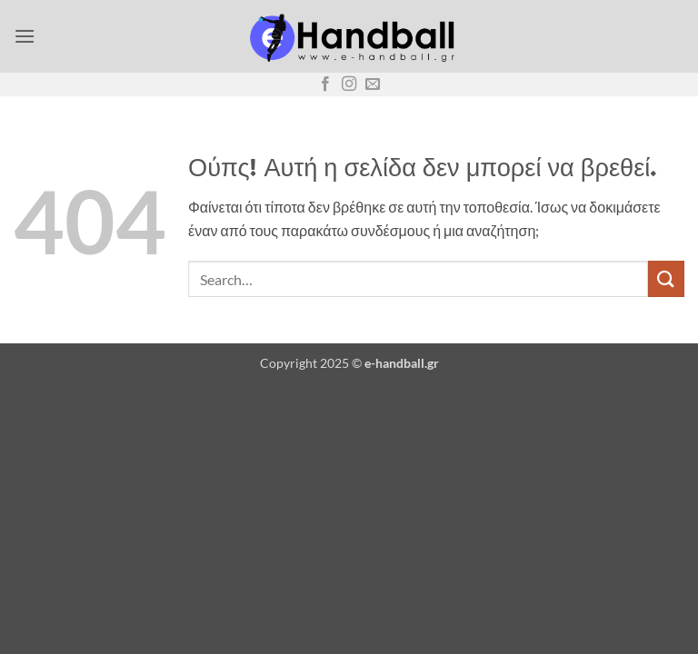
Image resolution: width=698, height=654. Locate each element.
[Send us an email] (372, 84)
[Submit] (666, 278)
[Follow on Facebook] (325, 84)
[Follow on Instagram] (349, 84)
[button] (24, 36)
